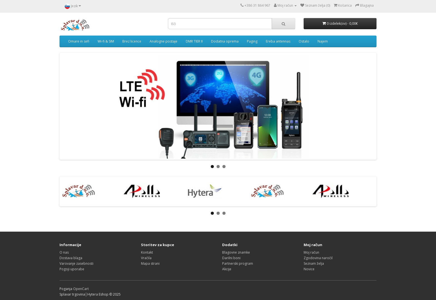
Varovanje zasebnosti (76, 263)
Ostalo (304, 41)
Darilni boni (231, 258)
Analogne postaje (163, 41)
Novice (309, 269)
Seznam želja (314, 263)
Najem (323, 41)
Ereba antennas (278, 41)
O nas (64, 252)
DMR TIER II (194, 41)
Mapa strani (150, 263)
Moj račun (311, 252)
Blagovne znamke (236, 252)
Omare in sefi (78, 41)
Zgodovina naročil (318, 258)
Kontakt (147, 252)
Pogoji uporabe (72, 269)
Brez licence (131, 41)
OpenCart (81, 288)
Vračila (146, 258)
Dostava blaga (71, 258)
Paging (252, 41)
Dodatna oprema (225, 41)
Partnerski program (237, 263)
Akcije (226, 269)
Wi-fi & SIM (106, 41)
